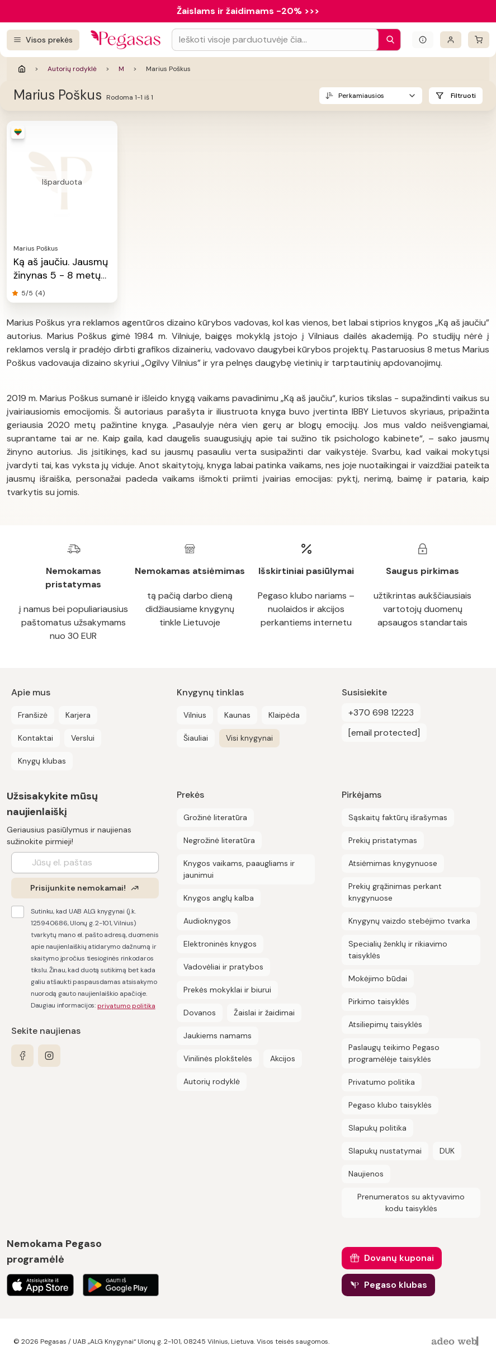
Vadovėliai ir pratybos (223, 967)
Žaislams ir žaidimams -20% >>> (248, 11)
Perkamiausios (361, 95)
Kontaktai (35, 738)
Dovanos (199, 1013)
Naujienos (366, 1174)
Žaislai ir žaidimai (264, 1013)
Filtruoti (463, 95)
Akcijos (282, 1058)
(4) (40, 293)
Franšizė (33, 715)
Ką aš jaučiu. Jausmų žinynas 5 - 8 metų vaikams (60, 275)
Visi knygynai (249, 738)
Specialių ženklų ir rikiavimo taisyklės (397, 950)
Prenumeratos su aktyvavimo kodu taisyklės (411, 1202)
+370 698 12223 (381, 712)
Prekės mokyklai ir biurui (227, 990)
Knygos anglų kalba (218, 898)
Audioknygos (207, 921)
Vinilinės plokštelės (217, 1058)
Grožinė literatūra (215, 817)
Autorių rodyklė (72, 68)
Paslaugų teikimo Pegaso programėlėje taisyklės (394, 1053)
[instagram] (49, 1055)
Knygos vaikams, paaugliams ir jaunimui (239, 869)
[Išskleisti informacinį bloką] (422, 39)
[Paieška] (387, 40)
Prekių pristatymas (382, 840)
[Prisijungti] (450, 39)
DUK (447, 1151)
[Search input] (275, 40)
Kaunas (237, 715)
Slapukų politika (377, 1128)
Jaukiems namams (217, 1035)
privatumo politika (126, 1005)
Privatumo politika (381, 1082)
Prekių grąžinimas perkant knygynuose (395, 892)
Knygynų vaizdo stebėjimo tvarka (409, 921)
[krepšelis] (478, 39)
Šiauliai (195, 738)
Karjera (78, 715)
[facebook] (22, 1055)
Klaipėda (284, 715)
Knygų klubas (42, 761)
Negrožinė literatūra (219, 840)
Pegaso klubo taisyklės (390, 1105)
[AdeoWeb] (456, 1341)
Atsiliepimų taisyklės (385, 1024)
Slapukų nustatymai (385, 1151)
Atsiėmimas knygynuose (392, 863)
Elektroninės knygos (220, 944)
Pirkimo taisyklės (378, 1001)
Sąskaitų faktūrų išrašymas (397, 817)
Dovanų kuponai (399, 1258)
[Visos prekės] (43, 40)
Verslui (83, 738)
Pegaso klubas (395, 1285)
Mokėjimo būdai (377, 978)
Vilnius (194, 715)
